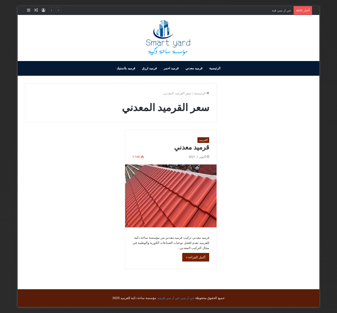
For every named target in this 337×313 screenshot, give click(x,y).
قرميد (161, 298)
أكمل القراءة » (196, 257)
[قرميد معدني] (171, 196)
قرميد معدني (193, 68)
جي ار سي (187, 298)
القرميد (203, 140)
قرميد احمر (171, 68)
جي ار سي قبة (281, 10)
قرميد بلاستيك (126, 68)
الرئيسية (214, 68)
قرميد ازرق (149, 68)
